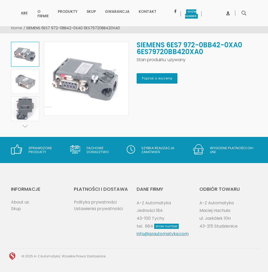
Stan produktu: (151, 60)
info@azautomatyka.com (163, 234)
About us (20, 202)
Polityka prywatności (95, 202)
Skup (16, 209)
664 (162, 226)
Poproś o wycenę (157, 78)
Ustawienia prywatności (98, 209)
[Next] (25, 126)
